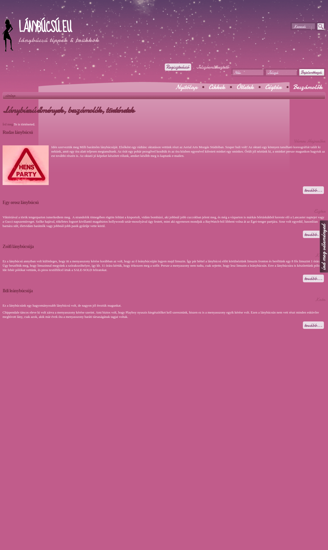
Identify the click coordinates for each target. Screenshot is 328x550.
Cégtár (273, 87)
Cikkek (217, 87)
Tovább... (314, 190)
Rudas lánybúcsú (18, 132)
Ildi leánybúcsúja (18, 290)
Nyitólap (186, 87)
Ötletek (245, 87)
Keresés (299, 26)
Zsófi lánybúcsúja (18, 246)
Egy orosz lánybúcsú (21, 202)
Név (237, 72)
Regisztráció (177, 67)
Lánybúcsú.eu (45, 27)
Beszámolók (307, 87)
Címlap (10, 95)
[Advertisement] (62, 12)
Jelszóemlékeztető (212, 67)
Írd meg (8, 124)
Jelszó (272, 72)
